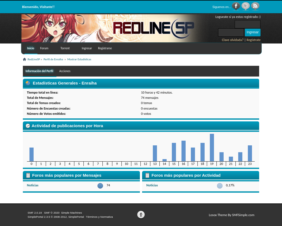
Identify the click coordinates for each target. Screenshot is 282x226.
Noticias (33, 185)
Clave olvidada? (233, 40)
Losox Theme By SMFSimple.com (231, 215)
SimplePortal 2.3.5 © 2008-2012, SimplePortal (56, 216)
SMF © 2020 (51, 212)
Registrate (254, 40)
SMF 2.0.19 (35, 212)
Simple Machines (71, 212)
